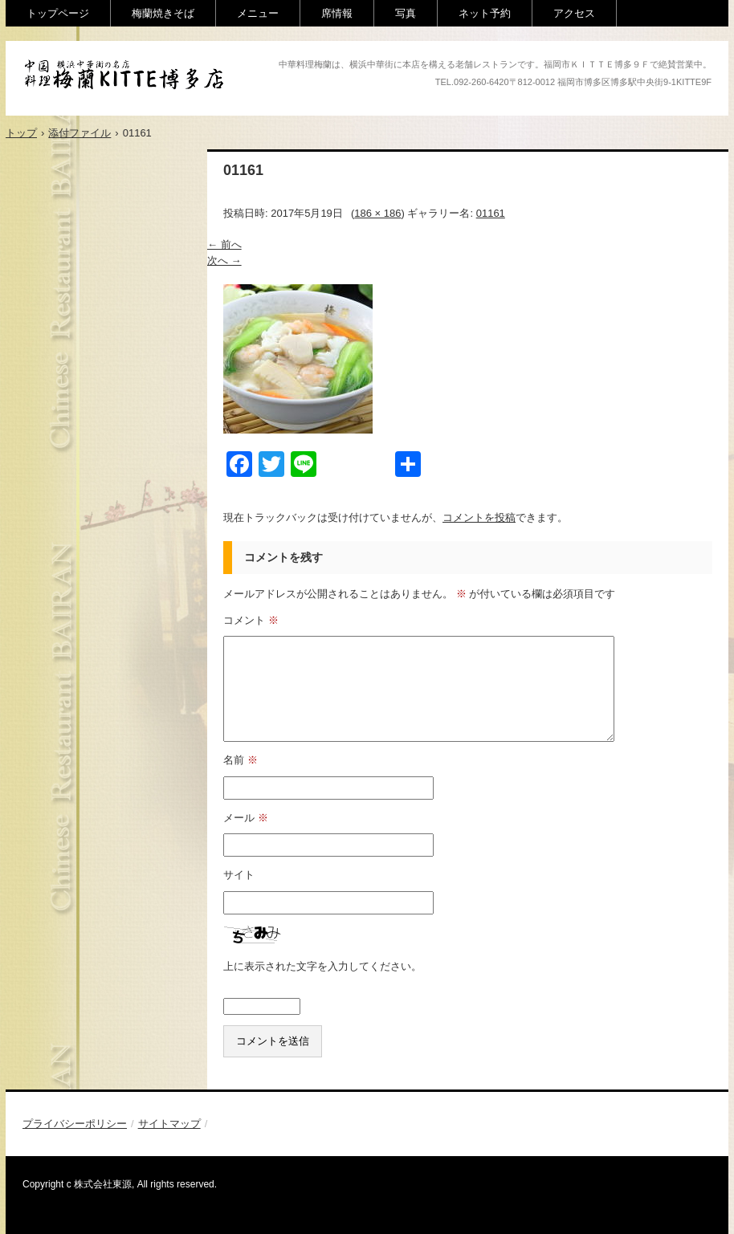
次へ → (224, 261)
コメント (251, 620)
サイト (239, 875)
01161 (490, 213)
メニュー (258, 13)
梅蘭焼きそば (163, 13)
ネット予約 (485, 13)
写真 (405, 13)
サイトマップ (169, 1124)
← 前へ (224, 244)
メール (245, 818)
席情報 (337, 13)
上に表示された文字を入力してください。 (322, 966)
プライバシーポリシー (74, 1124)
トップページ (58, 13)
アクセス (574, 13)
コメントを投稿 (479, 517)
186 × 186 (377, 213)
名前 (240, 760)
